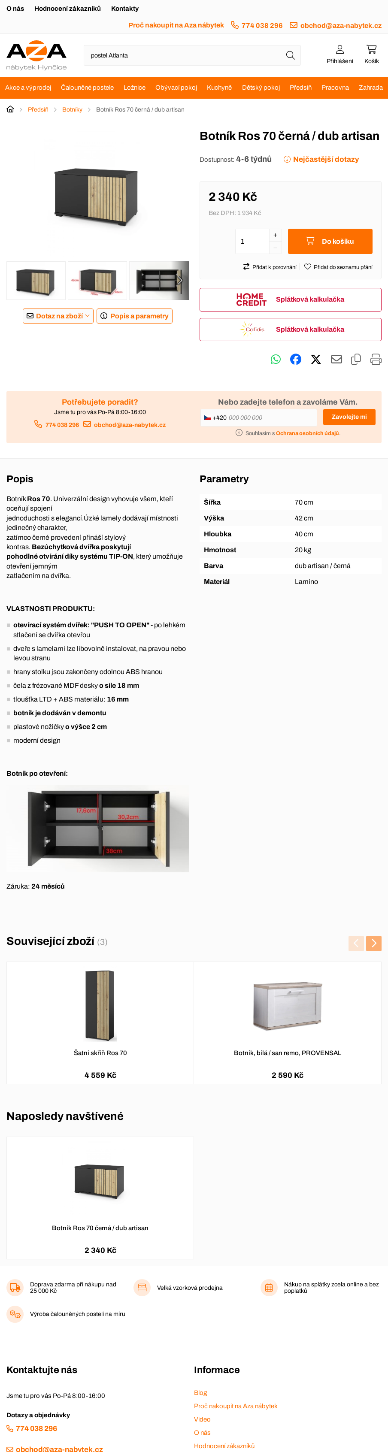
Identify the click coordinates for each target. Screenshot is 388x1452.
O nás (15, 8)
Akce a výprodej (28, 87)
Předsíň (301, 87)
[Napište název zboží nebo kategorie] (192, 55)
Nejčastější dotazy (326, 159)
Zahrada (371, 87)
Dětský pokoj (261, 87)
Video (202, 1419)
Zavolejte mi (349, 417)
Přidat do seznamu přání (343, 267)
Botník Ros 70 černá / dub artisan (100, 1228)
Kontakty (125, 8)
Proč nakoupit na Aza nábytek (176, 25)
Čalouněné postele (87, 87)
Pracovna (335, 87)
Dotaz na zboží (59, 316)
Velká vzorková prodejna (190, 1288)
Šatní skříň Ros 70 (100, 1053)
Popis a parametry (139, 316)
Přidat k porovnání (274, 267)
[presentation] (180, 280)
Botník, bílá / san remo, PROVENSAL (287, 1053)
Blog (200, 1392)
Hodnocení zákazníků (67, 8)
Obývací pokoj (176, 87)
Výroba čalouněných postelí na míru (77, 1314)
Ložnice (135, 87)
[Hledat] (290, 55)
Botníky (72, 109)
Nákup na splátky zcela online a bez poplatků (331, 1287)
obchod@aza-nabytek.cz (341, 25)
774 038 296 (262, 25)
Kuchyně (219, 87)
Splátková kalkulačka (310, 299)
